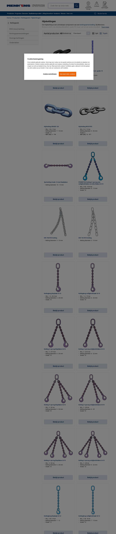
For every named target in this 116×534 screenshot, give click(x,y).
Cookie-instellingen (50, 74)
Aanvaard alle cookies (67, 74)
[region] (59, 66)
